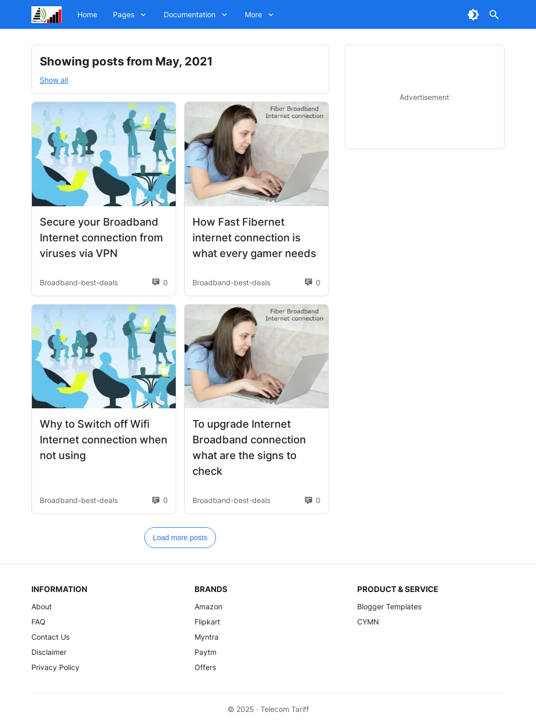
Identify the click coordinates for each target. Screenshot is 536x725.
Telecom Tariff (284, 709)
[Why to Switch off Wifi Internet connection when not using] (104, 357)
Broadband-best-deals (79, 282)
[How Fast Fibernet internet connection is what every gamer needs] (256, 154)
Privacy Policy (55, 667)
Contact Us (50, 636)
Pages (123, 14)
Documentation (189, 14)
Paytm (205, 652)
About (41, 606)
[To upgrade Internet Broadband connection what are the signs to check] (256, 357)
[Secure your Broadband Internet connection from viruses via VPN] (104, 154)
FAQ (38, 621)
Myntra (207, 636)
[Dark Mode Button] (473, 14)
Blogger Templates (389, 606)
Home (87, 14)
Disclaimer (48, 652)
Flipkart (207, 621)
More (253, 14)
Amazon (208, 606)
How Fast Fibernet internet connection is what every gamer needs (254, 238)
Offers (205, 667)
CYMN (368, 621)
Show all (54, 79)
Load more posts (180, 537)
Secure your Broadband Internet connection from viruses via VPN (101, 238)
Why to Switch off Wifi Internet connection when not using (103, 440)
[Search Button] (494, 14)
